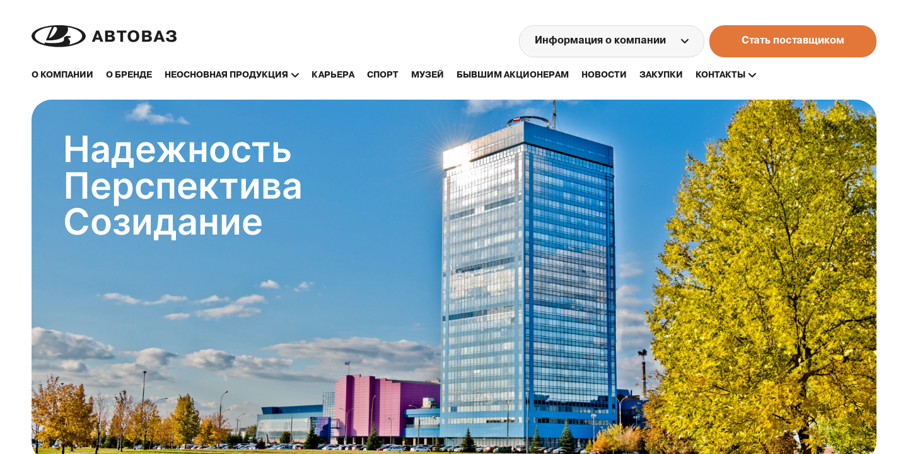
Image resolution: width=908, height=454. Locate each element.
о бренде (129, 75)
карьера (332, 75)
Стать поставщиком (793, 41)
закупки (661, 75)
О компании (62, 75)
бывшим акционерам (513, 75)
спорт (383, 75)
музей (427, 75)
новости (604, 75)
